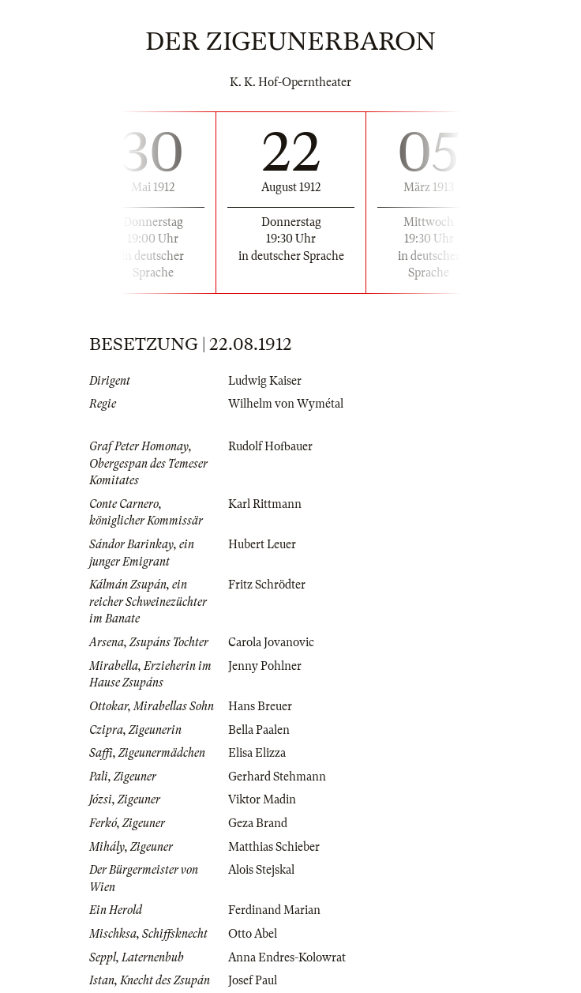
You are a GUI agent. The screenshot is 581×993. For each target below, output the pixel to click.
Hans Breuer (260, 706)
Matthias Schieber (274, 847)
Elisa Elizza (257, 753)
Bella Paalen (259, 730)
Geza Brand (257, 823)
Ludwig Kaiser (265, 380)
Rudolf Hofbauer (270, 446)
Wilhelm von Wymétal (285, 403)
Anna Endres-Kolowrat (287, 957)
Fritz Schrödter (266, 584)
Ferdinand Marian (274, 910)
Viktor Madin (262, 799)
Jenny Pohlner (265, 666)
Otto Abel (252, 933)
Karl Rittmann (265, 504)
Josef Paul (252, 980)
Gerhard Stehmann (277, 776)
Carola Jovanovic (271, 642)
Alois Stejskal (261, 869)
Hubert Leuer (262, 544)
